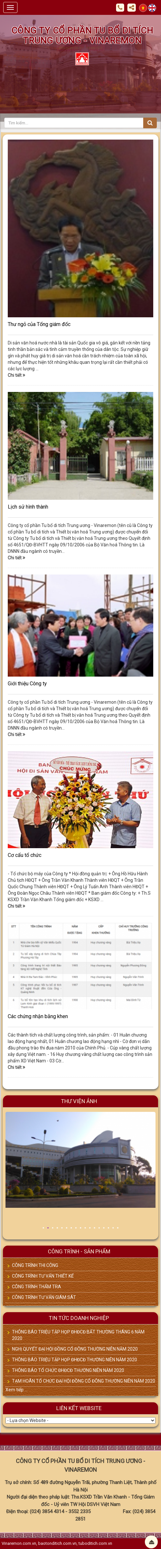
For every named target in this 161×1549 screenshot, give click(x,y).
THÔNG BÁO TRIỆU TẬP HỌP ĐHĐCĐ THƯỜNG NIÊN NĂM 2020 (74, 1359)
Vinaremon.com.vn (19, 1543)
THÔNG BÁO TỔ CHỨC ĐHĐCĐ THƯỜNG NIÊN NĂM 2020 (68, 1370)
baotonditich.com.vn (57, 1543)
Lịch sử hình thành (28, 507)
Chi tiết (16, 375)
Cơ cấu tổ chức (24, 855)
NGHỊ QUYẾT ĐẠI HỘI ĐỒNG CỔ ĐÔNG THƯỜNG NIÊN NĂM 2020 (75, 1349)
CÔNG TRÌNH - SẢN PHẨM (79, 1251)
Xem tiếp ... (16, 1389)
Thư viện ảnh (79, 1101)
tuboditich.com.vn (95, 1543)
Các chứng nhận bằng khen (38, 1016)
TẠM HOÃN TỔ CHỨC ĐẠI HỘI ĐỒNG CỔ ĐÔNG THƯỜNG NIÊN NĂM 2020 (83, 1381)
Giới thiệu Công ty (27, 683)
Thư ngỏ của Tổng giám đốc (39, 324)
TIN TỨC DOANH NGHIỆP (79, 1318)
